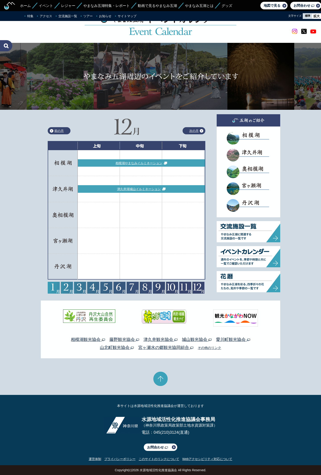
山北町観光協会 (117, 347)
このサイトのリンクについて (159, 459)
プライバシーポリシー (120, 459)
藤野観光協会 (124, 339)
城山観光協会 (197, 339)
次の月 (194, 131)
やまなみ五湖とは (199, 6)
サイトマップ (127, 16)
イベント (46, 6)
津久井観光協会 (160, 339)
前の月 (59, 131)
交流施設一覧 (67, 16)
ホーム (25, 6)
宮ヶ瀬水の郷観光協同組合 (165, 347)
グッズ (227, 6)
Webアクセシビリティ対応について (207, 459)
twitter (304, 31)
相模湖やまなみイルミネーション (138, 163)
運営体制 (95, 459)
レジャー (68, 6)
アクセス (46, 16)
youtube (313, 31)
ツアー (88, 16)
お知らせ (105, 16)
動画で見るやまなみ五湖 (157, 6)
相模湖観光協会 (88, 339)
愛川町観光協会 (233, 339)
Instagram (294, 31)
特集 (30, 16)
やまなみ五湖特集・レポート (106, 6)
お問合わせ (157, 447)
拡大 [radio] (316, 16)
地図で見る (272, 5)
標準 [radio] (307, 15)
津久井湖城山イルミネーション (139, 189)
